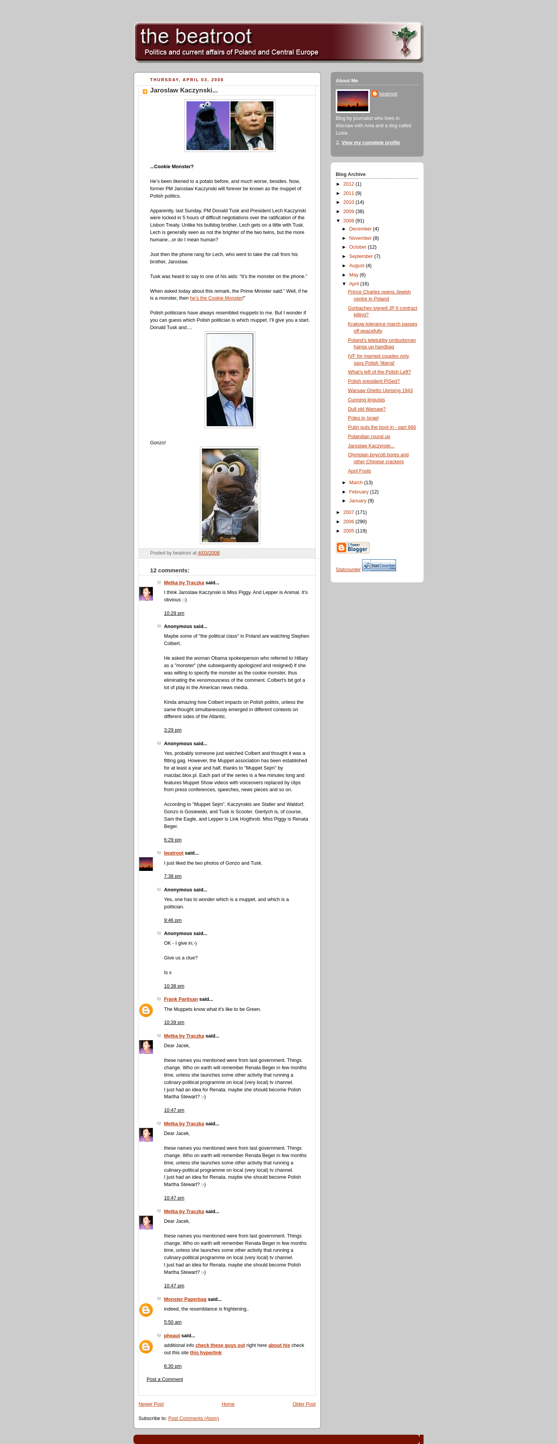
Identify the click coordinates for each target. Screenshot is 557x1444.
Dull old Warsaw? (367, 409)
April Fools (359, 471)
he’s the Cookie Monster (216, 298)
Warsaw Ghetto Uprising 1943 (380, 390)
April (355, 284)
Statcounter (348, 569)
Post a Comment (165, 1379)
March (356, 482)
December (361, 229)
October (358, 247)
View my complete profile (371, 142)
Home (228, 1404)
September (361, 256)
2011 (349, 193)
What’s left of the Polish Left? (379, 372)
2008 (349, 221)
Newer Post (151, 1404)
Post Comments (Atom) (193, 1418)
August (357, 265)
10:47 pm (174, 1110)
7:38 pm (173, 876)
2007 (349, 512)
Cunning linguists (366, 400)
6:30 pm (173, 1366)
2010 (349, 202)
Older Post (304, 1404)
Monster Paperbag (185, 1299)
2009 (349, 211)
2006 (349, 521)
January (358, 501)
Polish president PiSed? (374, 381)
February (359, 492)
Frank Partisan (181, 999)
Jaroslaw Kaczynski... (184, 90)
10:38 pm (174, 986)
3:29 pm (173, 730)
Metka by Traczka (184, 582)
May (354, 275)
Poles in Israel (363, 418)
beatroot (173, 853)
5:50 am (173, 1322)
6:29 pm (173, 840)
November (361, 238)
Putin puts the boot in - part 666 (382, 427)
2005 (349, 531)
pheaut (172, 1335)
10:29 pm (174, 613)
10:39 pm (174, 1022)
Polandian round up (369, 436)
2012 (349, 184)
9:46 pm (173, 920)
